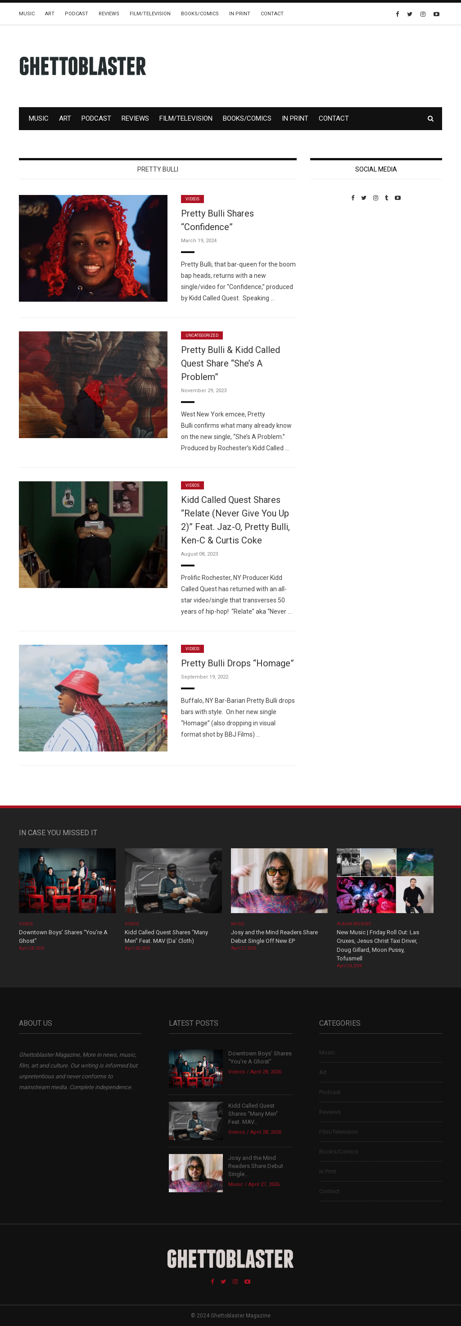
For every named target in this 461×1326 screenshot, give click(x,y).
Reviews (109, 14)
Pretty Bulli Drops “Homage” (237, 663)
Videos (192, 199)
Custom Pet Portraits (336, 263)
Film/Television (150, 14)
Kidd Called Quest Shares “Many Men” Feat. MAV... (253, 1113)
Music (27, 14)
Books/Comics (200, 14)
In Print (239, 14)
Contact (272, 14)
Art (49, 14)
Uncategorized (201, 335)
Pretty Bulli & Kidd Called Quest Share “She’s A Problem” (230, 363)
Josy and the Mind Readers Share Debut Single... (255, 1165)
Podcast (76, 14)
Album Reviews (354, 924)
